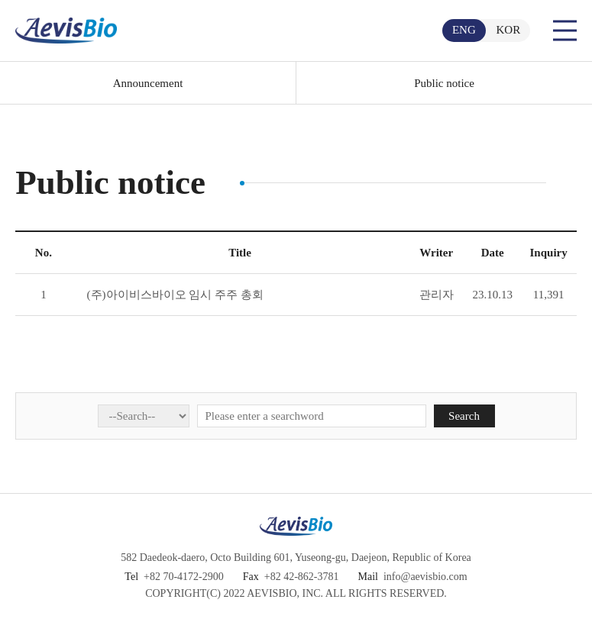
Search (464, 416)
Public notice (444, 83)
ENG (464, 30)
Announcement (148, 83)
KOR (509, 30)
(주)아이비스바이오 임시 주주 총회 (175, 294)
